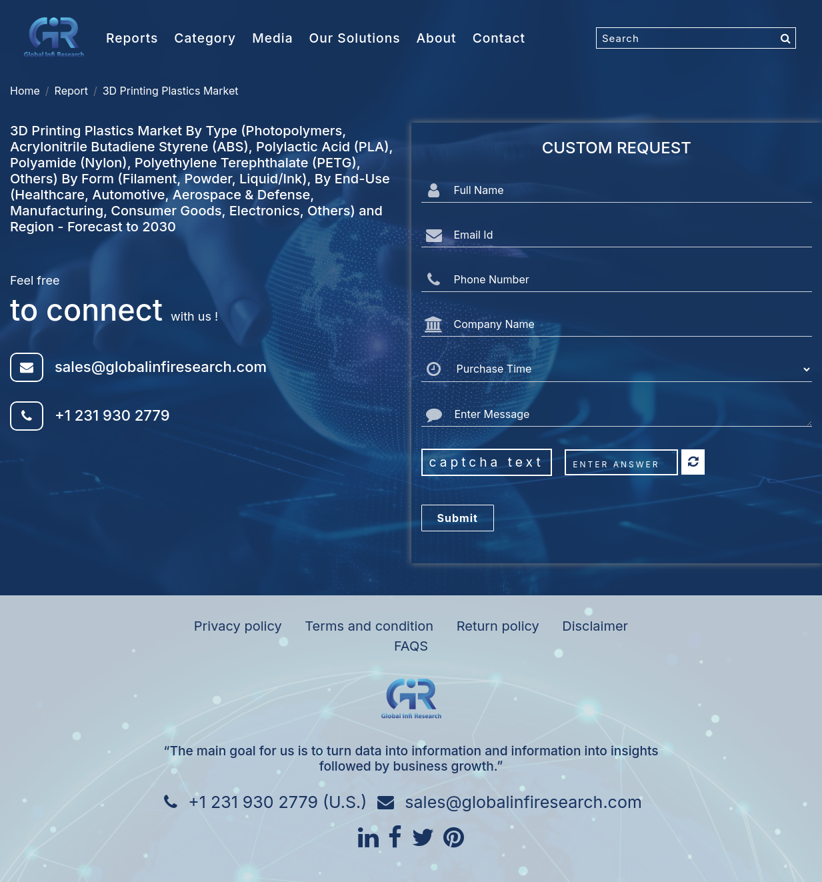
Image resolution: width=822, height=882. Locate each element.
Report (71, 90)
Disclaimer (595, 626)
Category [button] (205, 38)
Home (25, 90)
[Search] (696, 38)
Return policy (498, 626)
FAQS (411, 646)
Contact (499, 38)
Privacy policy (238, 626)
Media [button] (272, 38)
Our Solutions (355, 38)
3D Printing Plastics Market (171, 90)
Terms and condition (369, 626)
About (437, 38)
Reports (132, 38)
